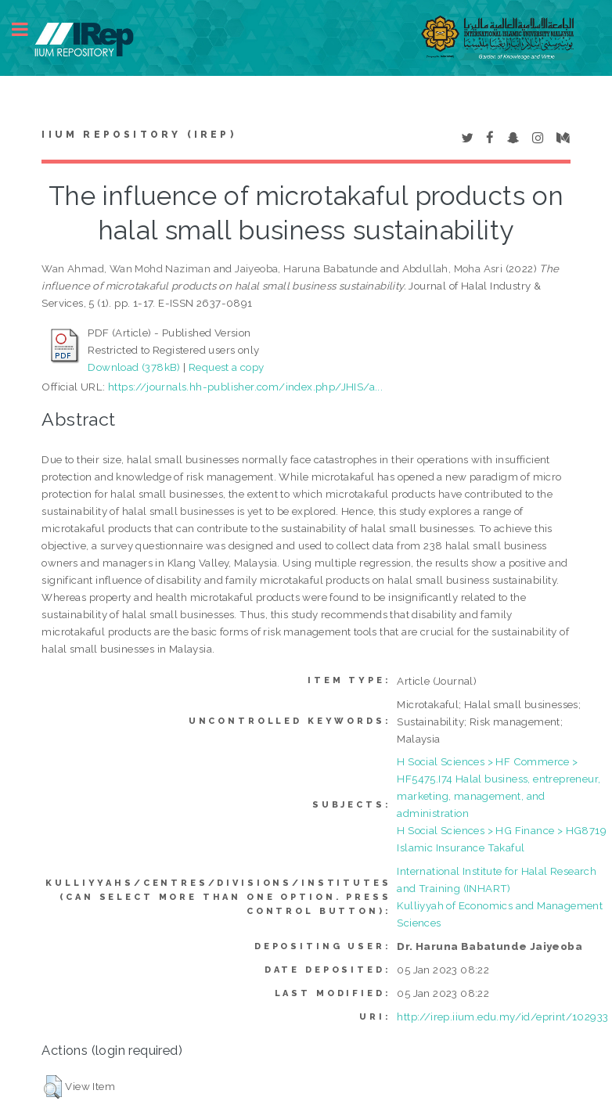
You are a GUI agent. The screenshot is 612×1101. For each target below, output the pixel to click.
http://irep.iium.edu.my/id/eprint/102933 (502, 1016)
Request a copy (227, 367)
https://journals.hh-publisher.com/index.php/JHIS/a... (245, 386)
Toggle (28, 29)
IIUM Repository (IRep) (138, 134)
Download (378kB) (134, 367)
